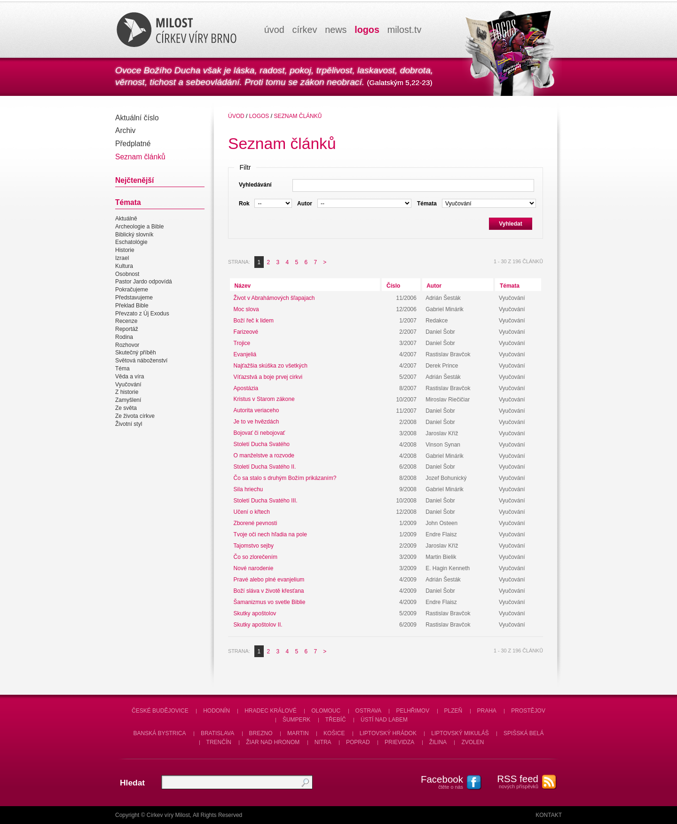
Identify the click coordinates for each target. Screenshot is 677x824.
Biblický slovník (134, 234)
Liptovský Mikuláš (460, 733)
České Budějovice (160, 710)
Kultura (124, 266)
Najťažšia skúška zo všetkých (270, 365)
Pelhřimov (412, 710)
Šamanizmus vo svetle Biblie (270, 602)
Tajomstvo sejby (254, 545)
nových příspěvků (512, 781)
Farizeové (246, 332)
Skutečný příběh (135, 353)
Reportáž (126, 329)
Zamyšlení (128, 400)
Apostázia (246, 388)
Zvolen (472, 742)
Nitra (323, 742)
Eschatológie (131, 242)
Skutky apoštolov (255, 613)
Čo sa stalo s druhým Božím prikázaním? (285, 478)
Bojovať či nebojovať (259, 433)
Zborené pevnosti (255, 523)
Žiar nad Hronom (272, 742)
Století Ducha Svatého (262, 444)
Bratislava (217, 733)
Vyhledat (510, 223)
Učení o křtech (252, 512)
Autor (433, 286)
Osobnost (127, 274)
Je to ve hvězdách (256, 422)
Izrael (122, 258)
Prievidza (399, 742)
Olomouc (325, 710)
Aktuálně (126, 218)
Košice (334, 733)
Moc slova (246, 309)
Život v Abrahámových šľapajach (274, 298)
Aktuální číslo (137, 118)
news (335, 29)
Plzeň (453, 710)
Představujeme (134, 297)
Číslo (393, 286)
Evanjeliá (245, 354)
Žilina (438, 742)
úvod (274, 29)
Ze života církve (135, 416)
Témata (510, 286)
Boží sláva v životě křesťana (269, 591)
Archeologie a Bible (139, 226)
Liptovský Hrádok (388, 733)
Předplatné (132, 144)
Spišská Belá (523, 733)
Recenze (126, 321)
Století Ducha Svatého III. (266, 500)
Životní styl (128, 424)
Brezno (261, 733)
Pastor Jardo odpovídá (143, 282)
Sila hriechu (248, 489)
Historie (124, 250)
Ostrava (368, 710)
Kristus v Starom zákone (264, 399)
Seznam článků (140, 157)
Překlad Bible (132, 305)
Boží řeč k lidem (254, 320)
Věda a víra (129, 376)
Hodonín (216, 710)
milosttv (404, 29)
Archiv (125, 130)
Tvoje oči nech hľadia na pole (270, 534)
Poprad (358, 742)
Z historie (126, 392)
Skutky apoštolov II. (258, 624)
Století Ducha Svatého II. (265, 466)
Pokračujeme (131, 289)
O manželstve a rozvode (264, 456)
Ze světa (126, 408)
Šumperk (296, 719)
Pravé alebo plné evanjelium (269, 579)
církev (304, 29)
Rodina (124, 337)
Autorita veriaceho (256, 411)
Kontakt (548, 815)
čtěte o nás (437, 782)
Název (243, 286)
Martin (298, 733)
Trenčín (218, 742)
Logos (259, 116)
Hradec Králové (270, 710)
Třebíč (335, 719)
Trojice (242, 343)
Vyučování (128, 384)
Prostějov (528, 710)
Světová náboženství (141, 360)
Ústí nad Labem (384, 719)
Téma (122, 368)
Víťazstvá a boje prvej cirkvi (268, 377)
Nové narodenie (254, 568)
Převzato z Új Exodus (142, 313)
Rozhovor (127, 345)
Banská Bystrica (160, 733)
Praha (486, 710)
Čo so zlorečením (255, 557)
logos (366, 29)
